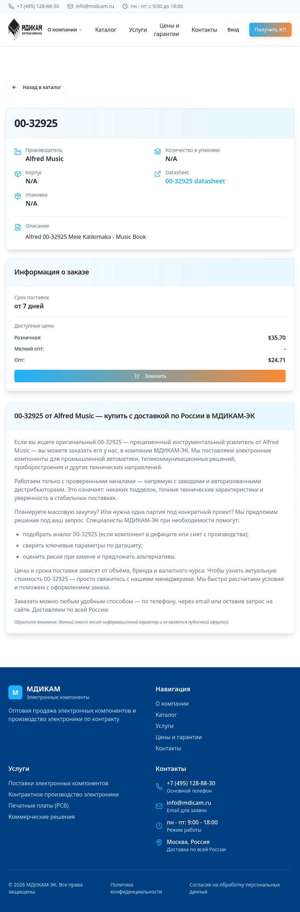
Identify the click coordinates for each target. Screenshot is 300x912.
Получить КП (270, 29)
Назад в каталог (36, 87)
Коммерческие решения (41, 817)
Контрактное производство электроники (63, 794)
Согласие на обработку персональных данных (235, 888)
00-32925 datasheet (195, 181)
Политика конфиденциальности (136, 888)
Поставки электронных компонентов (58, 783)
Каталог (105, 30)
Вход (233, 29)
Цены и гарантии (166, 30)
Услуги (138, 30)
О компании (65, 29)
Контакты (204, 30)
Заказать (150, 376)
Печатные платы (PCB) (38, 805)
